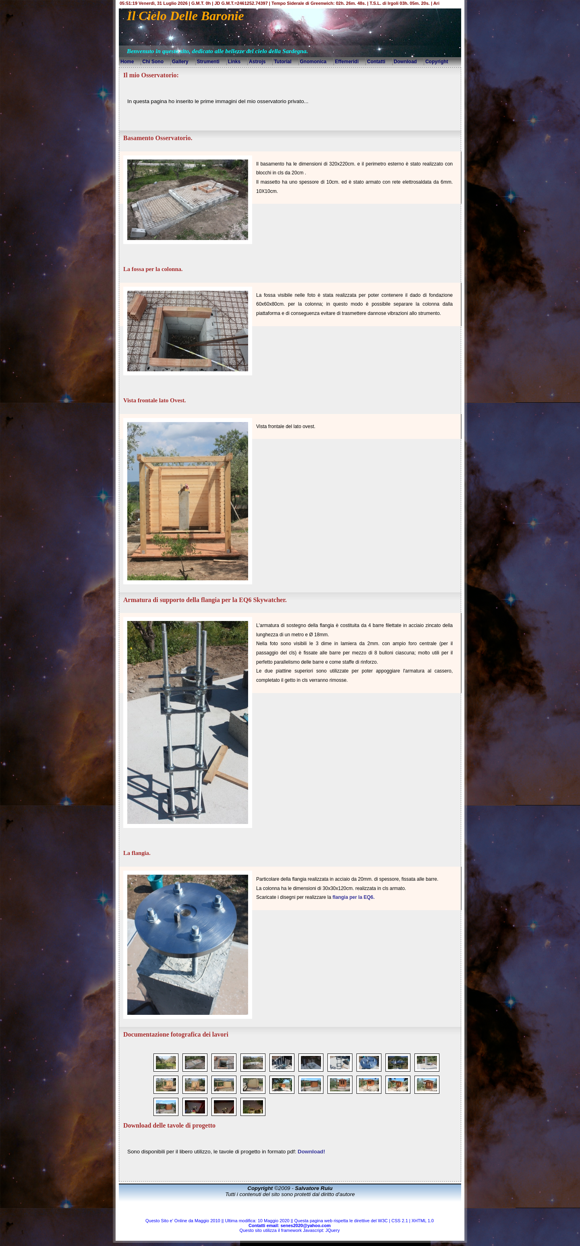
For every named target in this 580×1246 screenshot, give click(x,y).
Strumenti (208, 61)
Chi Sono (153, 61)
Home (127, 61)
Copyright (436, 61)
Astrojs (257, 61)
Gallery (180, 61)
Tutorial (282, 61)
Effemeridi (347, 61)
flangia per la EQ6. (353, 897)
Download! (311, 1152)
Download (405, 61)
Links (234, 61)
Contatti (376, 61)
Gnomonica (313, 61)
